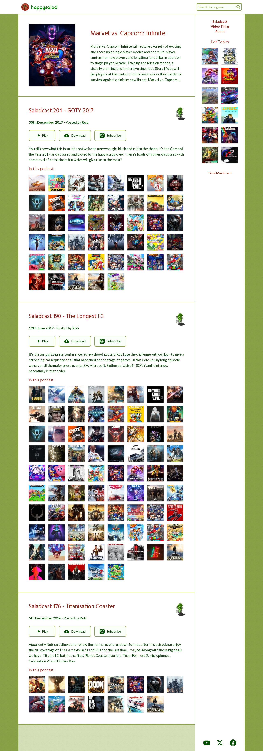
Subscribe (110, 135)
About (220, 31)
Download (75, 135)
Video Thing (220, 26)
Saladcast (219, 21)
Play (42, 135)
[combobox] (219, 7)
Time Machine (220, 173)
